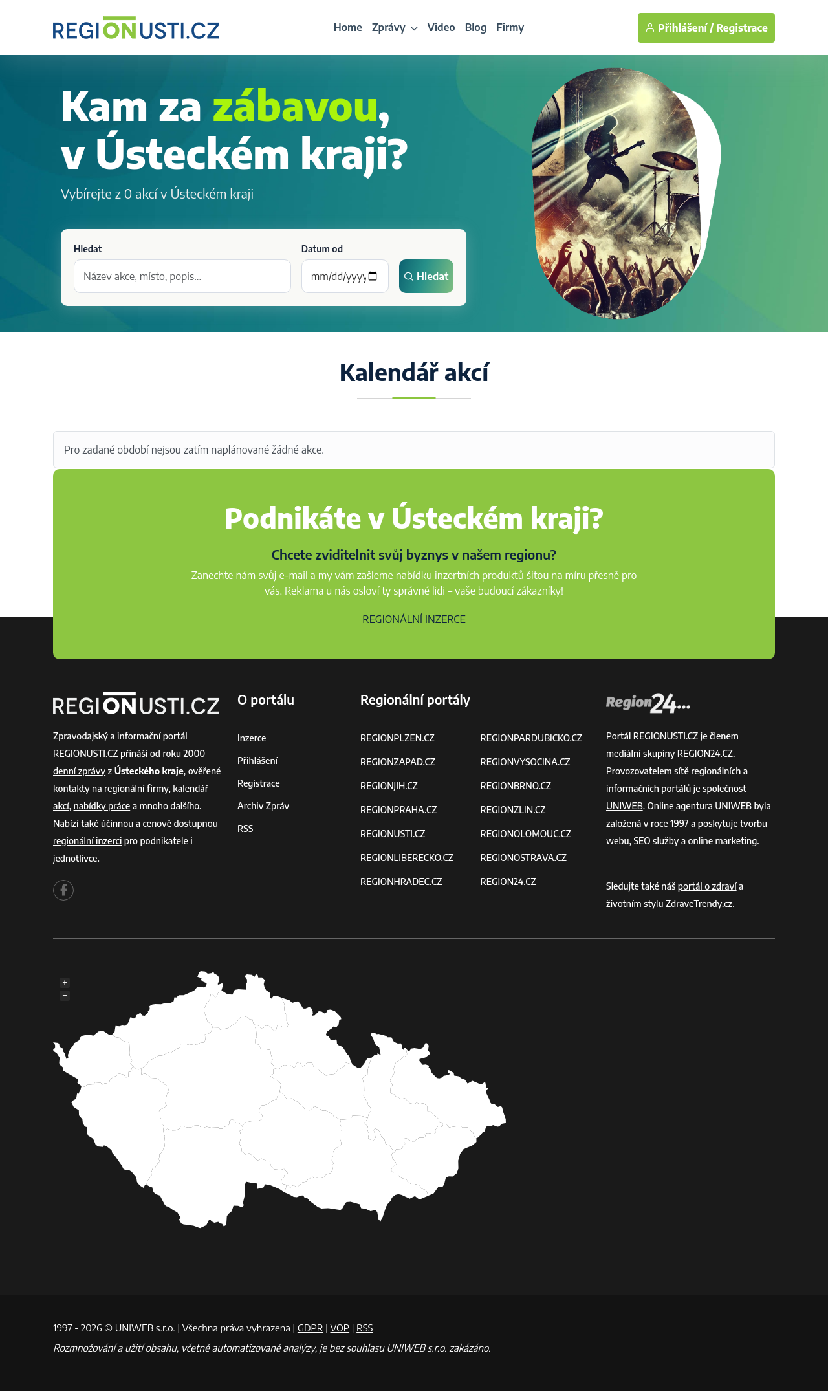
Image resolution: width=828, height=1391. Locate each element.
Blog (476, 27)
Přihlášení (257, 760)
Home (348, 27)
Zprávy (395, 27)
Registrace (742, 27)
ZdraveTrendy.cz (699, 903)
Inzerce (251, 737)
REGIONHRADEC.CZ (401, 881)
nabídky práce (102, 805)
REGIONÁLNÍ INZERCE (414, 619)
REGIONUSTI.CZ (393, 833)
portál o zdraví (707, 886)
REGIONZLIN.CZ (513, 809)
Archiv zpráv (263, 805)
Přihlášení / (679, 27)
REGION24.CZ (508, 881)
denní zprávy (79, 770)
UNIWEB (624, 805)
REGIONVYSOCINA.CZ (526, 761)
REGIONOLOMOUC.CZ (526, 833)
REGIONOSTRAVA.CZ (524, 857)
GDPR (310, 1327)
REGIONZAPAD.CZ (397, 761)
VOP (340, 1327)
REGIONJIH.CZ (389, 785)
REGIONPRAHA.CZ (398, 809)
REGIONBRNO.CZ (516, 785)
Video (441, 27)
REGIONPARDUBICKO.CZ (532, 737)
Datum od (322, 248)
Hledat (88, 248)
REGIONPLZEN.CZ (397, 737)
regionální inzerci (87, 840)
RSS (245, 828)
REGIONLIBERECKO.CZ (406, 857)
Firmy (510, 27)
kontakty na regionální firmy (110, 788)
